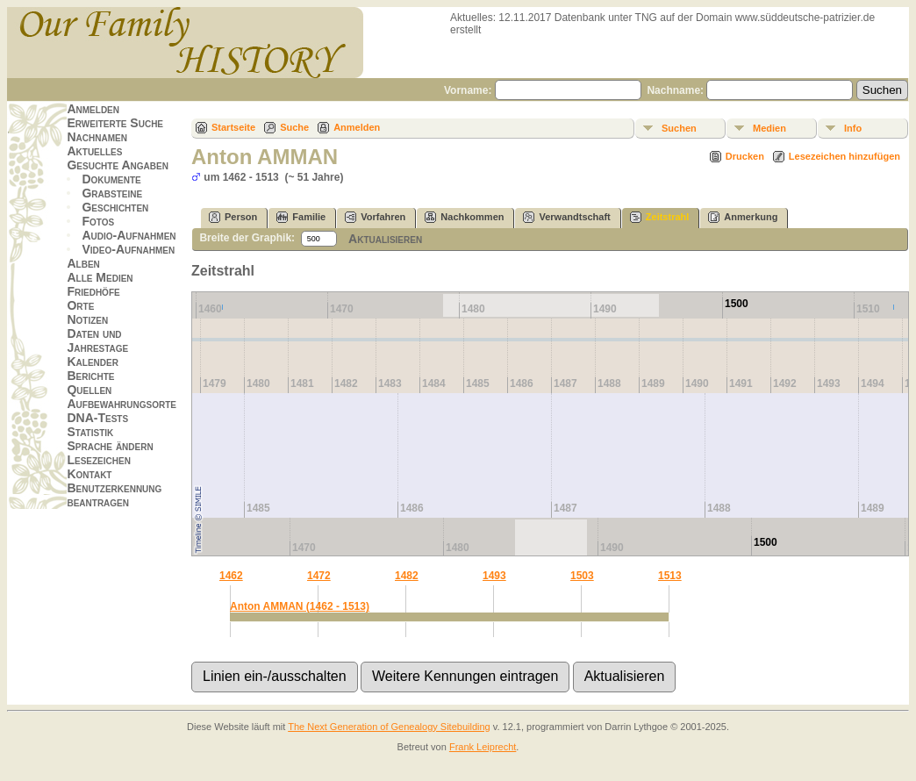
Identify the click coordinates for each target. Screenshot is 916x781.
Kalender (92, 362)
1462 (231, 576)
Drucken (745, 156)
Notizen (87, 319)
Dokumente (111, 179)
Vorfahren (375, 217)
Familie (301, 217)
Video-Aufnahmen (128, 249)
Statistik (90, 432)
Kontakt (89, 474)
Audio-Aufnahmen (128, 235)
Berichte (90, 376)
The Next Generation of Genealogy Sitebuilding (389, 726)
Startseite (233, 127)
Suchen (679, 128)
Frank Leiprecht (482, 747)
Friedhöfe (93, 291)
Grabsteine (112, 193)
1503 (582, 576)
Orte (80, 305)
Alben (83, 263)
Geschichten (115, 207)
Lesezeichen (98, 460)
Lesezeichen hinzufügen (844, 156)
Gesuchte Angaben (117, 165)
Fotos (98, 221)
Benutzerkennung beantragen (114, 495)
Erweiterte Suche (115, 123)
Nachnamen (96, 137)
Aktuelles (94, 151)
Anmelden (93, 109)
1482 (407, 576)
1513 (670, 576)
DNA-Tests (97, 418)
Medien (769, 128)
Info (853, 128)
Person (233, 217)
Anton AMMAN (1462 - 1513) (299, 606)
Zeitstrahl (660, 217)
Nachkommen (464, 217)
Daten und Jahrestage (97, 340)
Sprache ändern (110, 446)
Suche (294, 127)
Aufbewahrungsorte (121, 404)
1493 (494, 576)
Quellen (89, 390)
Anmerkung (742, 217)
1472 (319, 576)
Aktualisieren (385, 239)
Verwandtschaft (566, 217)
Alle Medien (99, 277)
